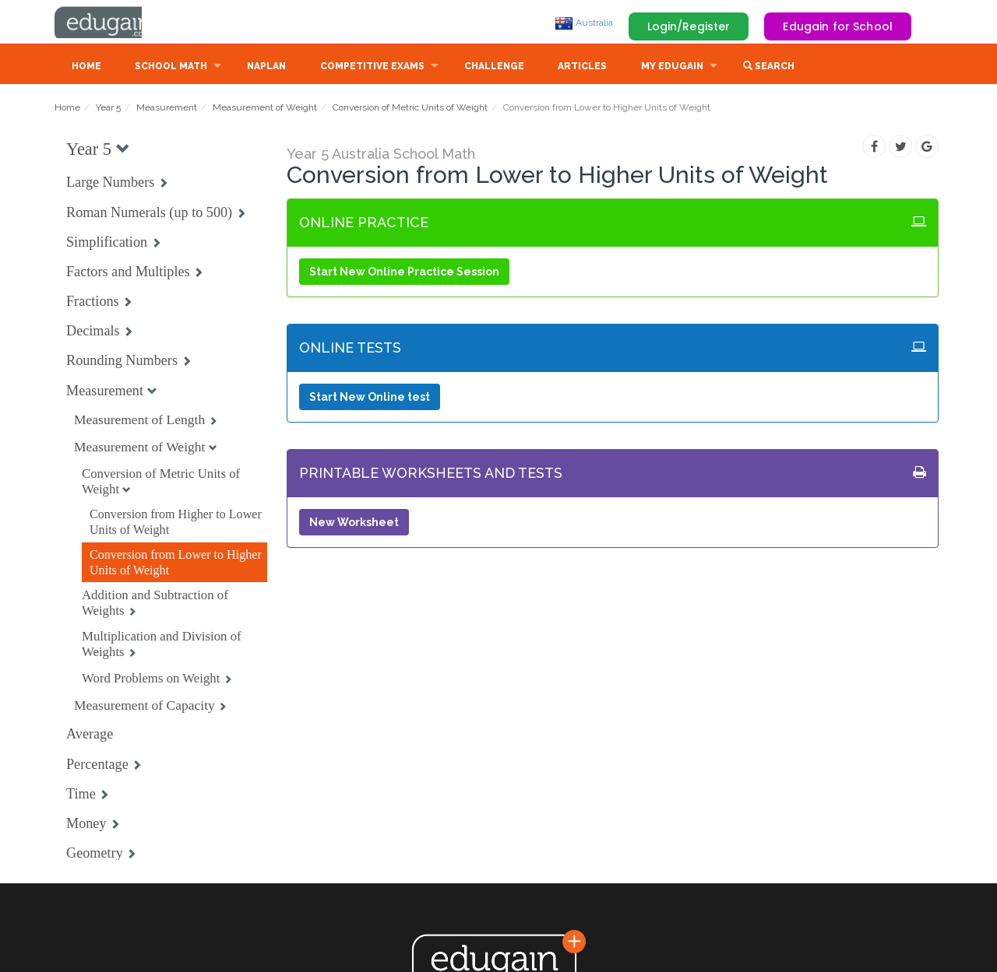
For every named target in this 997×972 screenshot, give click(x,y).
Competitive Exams (372, 67)
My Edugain (672, 67)
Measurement (166, 109)
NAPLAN (266, 67)
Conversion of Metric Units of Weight (410, 109)
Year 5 (108, 109)
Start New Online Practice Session (404, 273)
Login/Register (689, 26)
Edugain (113, 22)
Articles (582, 67)
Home (86, 67)
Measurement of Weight (265, 109)
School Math (171, 67)
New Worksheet (354, 524)
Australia (584, 22)
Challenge (494, 67)
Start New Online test (369, 398)
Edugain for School (838, 26)
